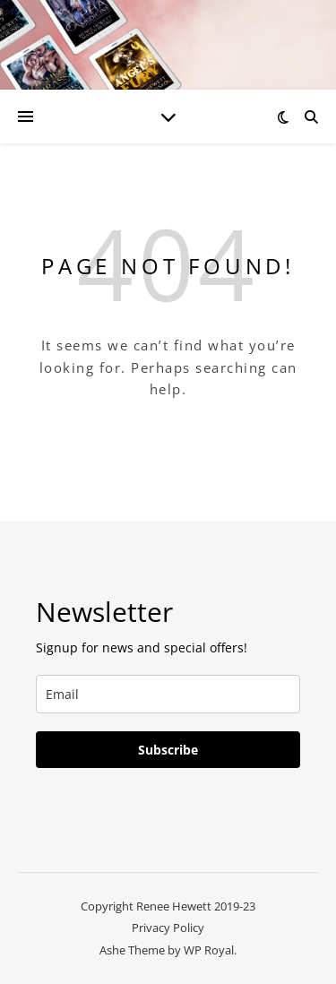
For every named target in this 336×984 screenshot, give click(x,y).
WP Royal (209, 950)
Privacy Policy (168, 927)
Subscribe (168, 749)
